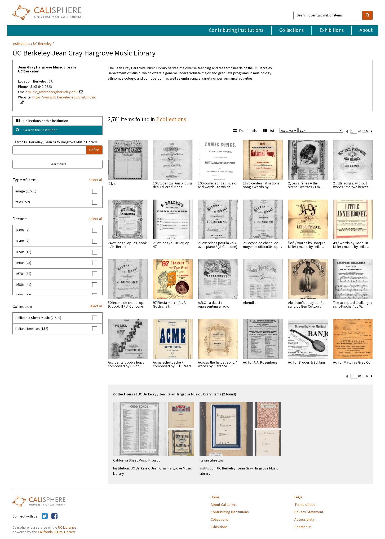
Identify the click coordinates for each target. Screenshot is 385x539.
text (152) (22, 202)
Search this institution (40, 130)
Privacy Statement (308, 512)
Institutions (21, 43)
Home (215, 497)
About (366, 30)
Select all (95, 180)
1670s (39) (23, 274)
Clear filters (57, 164)
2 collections (171, 119)
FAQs (298, 497)
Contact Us (303, 526)
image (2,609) (25, 191)
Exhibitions (332, 30)
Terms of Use (304, 504)
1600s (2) (22, 230)
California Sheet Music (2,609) (38, 318)
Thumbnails (245, 130)
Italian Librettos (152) (31, 328)
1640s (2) (22, 241)
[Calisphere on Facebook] (54, 516)
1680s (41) (23, 284)
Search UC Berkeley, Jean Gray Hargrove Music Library (54, 142)
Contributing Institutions (236, 30)
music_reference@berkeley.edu (52, 92)
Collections (291, 30)
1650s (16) (23, 252)
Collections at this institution (45, 121)
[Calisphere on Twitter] (45, 516)
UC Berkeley (42, 43)
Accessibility (304, 519)
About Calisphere (224, 504)
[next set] (371, 131)
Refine (94, 150)
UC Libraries (67, 527)
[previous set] (347, 131)
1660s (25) (23, 263)
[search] (367, 15)
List (268, 130)
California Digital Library (56, 531)
